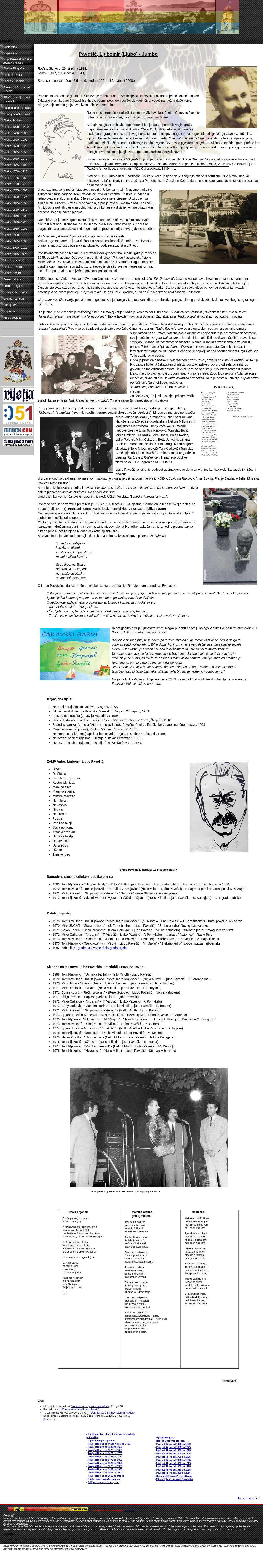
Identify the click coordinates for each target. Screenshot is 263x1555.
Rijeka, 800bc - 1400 (16, 126)
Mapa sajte (10, 53)
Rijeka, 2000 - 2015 (15, 247)
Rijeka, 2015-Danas (15, 254)
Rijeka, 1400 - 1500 (15, 133)
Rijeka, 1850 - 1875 (15, 209)
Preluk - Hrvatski (13, 279)
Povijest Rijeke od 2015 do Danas (106, 1476)
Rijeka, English (12, 273)
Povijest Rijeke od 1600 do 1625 (173, 1447)
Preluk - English (13, 286)
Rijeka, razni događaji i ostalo (104, 1479)
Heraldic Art (129, 1510)
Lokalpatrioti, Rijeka (15, 292)
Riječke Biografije (14, 68)
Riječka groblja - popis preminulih (17, 99)
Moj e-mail (9, 311)
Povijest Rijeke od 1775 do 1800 (105, 1460)
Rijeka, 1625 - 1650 (15, 152)
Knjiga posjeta (12, 317)
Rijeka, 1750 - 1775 (15, 184)
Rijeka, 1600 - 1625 (15, 146)
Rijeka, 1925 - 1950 (15, 228)
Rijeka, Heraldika (13, 267)
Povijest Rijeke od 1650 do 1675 (173, 1450)
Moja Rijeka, (17, 61)
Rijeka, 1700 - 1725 (15, 171)
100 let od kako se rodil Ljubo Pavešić (79, 1409)
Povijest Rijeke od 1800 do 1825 (173, 1460)
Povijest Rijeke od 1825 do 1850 (105, 1463)
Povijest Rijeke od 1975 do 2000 (105, 1472)
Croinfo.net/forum (14, 298)
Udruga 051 (10, 305)
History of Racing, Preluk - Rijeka (174, 1476)
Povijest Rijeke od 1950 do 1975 (173, 1469)
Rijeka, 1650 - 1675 (15, 158)
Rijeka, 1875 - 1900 (15, 215)
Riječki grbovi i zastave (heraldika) (174, 1479)
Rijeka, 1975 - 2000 (15, 241)
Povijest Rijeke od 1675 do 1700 (105, 1453)
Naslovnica (10, 47)
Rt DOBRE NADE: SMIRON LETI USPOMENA (111, 1412)
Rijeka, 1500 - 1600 (15, 139)
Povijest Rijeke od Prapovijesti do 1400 (109, 1444)
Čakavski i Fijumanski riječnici (16, 89)
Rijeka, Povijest (12, 120)
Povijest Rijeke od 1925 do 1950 (105, 1469)
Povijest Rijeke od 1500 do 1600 (105, 1447)
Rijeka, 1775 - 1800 (15, 190)
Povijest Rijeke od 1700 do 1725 (173, 1453)
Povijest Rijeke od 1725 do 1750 (105, 1456)
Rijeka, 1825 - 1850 (15, 203)
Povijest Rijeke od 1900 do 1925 (173, 1466)
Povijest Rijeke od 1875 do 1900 (105, 1466)
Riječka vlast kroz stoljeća (170, 1441)
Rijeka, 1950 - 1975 (15, 235)
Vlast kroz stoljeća (14, 260)
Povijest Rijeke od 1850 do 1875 (173, 1463)
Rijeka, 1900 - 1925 (15, 222)
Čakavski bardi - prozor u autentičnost (90, 1406)
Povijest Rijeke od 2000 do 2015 (173, 1473)
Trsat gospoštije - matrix (18, 114)
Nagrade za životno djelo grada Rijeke (100, 948)
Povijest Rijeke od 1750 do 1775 (173, 1457)
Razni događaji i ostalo (17, 107)
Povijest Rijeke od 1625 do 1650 (105, 1450)
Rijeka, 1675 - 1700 (15, 165)
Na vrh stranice (249, 1498)
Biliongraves (49, 1419)
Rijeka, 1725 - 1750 (15, 177)
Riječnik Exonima (13, 81)
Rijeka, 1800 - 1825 (15, 196)
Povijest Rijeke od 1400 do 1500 (173, 1444)
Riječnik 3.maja (12, 74)
